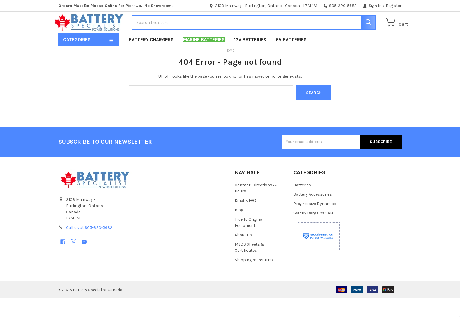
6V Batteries (291, 58)
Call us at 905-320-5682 (89, 246)
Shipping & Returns (254, 278)
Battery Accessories (312, 213)
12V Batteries (250, 58)
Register (394, 5)
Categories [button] (77, 58)
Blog (239, 228)
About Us (243, 253)
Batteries (302, 203)
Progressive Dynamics (314, 222)
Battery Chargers (151, 58)
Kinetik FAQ (245, 219)
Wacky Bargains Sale (313, 231)
